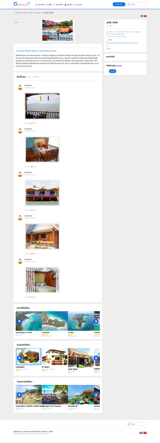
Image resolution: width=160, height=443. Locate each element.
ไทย (24, 12)
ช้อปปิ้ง (68, 4)
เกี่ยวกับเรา (17, 431)
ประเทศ (78, 4)
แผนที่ (137, 32)
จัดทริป (112, 71)
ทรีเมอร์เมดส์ (72, 406)
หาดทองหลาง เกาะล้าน (24, 332)
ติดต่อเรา (44, 431)
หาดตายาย (45, 332)
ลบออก (119, 65)
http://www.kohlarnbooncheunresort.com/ (123, 43)
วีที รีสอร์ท (45, 367)
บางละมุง (37, 12)
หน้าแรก (18, 12)
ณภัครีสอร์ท (20, 367)
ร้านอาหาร (58, 4)
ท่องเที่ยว (39, 4)
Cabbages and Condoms (51, 406)
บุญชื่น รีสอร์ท (48, 12)
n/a (110, 39)
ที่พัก (49, 4)
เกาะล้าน (71, 332)
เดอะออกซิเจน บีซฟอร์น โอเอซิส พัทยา (29, 406)
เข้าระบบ (119, 4)
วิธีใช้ (51, 431)
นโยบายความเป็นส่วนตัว (31, 431)
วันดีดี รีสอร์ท (73, 369)
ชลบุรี (30, 12)
